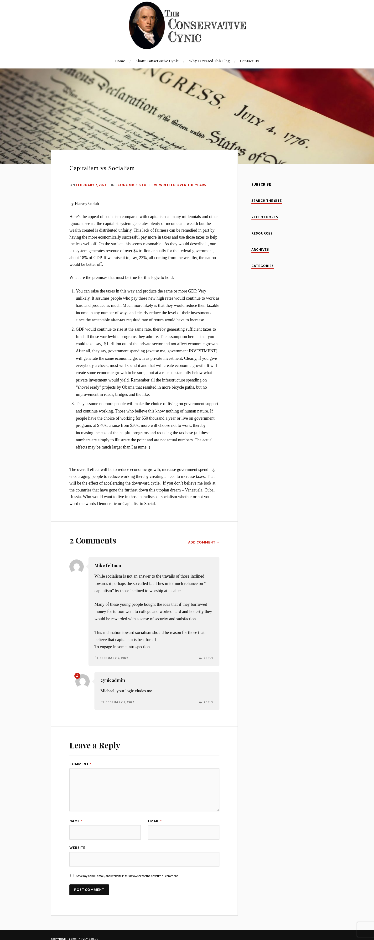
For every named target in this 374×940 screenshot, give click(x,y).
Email (155, 821)
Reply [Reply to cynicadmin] (208, 702)
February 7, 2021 (91, 185)
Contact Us (249, 60)
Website (77, 848)
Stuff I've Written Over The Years (172, 185)
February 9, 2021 (114, 658)
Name (76, 821)
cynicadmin (112, 680)
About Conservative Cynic (157, 60)
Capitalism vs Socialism (102, 168)
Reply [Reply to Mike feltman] (208, 658)
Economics (126, 185)
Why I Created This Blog (209, 60)
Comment (80, 764)
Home (120, 60)
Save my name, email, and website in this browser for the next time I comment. (127, 876)
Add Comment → (203, 542)
